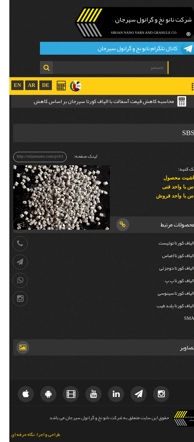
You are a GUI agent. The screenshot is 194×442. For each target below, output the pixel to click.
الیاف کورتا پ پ (170, 280)
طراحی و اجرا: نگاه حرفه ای (26, 435)
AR (22, 85)
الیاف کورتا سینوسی (166, 293)
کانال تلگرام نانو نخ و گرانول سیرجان (128, 48)
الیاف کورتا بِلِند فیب (166, 305)
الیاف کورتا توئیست (167, 243)
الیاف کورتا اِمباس (169, 255)
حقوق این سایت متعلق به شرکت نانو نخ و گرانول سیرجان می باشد (100, 417)
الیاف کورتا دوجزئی (167, 268)
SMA (180, 318)
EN (8, 85)
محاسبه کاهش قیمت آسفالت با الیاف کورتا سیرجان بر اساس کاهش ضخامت (94, 102)
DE (36, 85)
